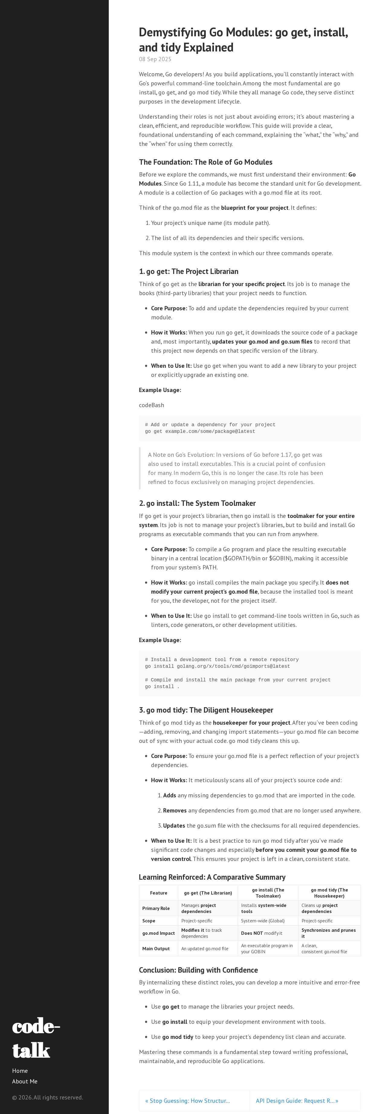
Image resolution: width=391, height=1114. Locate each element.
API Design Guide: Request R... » (297, 1101)
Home (20, 1071)
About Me (24, 1081)
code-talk (36, 1037)
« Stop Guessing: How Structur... (187, 1101)
